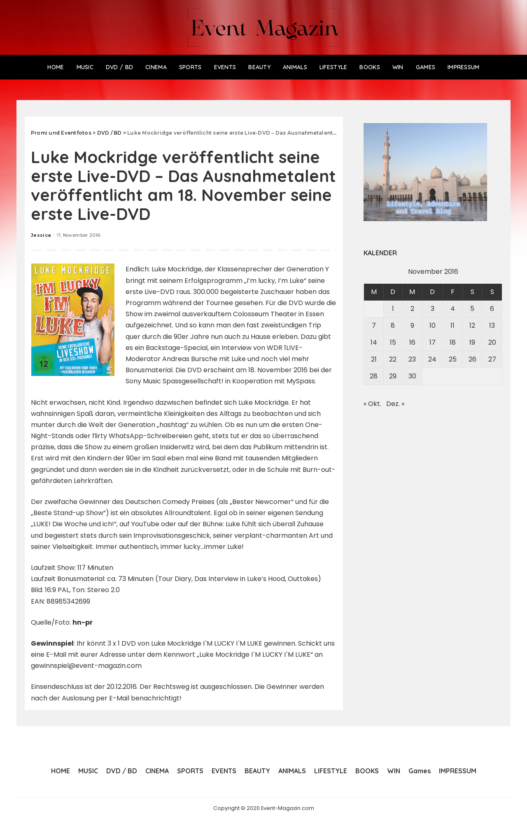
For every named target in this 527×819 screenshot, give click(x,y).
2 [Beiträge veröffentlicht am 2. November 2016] (412, 308)
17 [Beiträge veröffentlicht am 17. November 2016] (432, 342)
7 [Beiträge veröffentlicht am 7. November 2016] (374, 325)
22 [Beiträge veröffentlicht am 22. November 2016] (392, 359)
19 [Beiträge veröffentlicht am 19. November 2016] (472, 342)
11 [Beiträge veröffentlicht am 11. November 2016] (452, 325)
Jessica (41, 235)
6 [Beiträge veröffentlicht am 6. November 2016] (492, 308)
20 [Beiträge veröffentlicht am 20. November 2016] (492, 342)
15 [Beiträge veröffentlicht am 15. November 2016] (393, 342)
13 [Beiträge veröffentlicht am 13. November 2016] (492, 325)
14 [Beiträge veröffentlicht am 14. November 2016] (374, 342)
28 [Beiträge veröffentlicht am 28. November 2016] (374, 376)
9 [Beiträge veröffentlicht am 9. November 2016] (412, 325)
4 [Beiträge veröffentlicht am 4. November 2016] (452, 308)
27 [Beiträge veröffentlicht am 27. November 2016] (492, 359)
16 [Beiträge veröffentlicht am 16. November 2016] (412, 342)
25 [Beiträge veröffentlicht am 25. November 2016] (453, 359)
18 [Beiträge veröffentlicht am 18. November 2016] (453, 342)
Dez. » (395, 403)
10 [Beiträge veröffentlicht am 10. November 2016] (432, 325)
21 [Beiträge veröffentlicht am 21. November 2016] (374, 359)
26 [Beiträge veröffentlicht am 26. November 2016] (472, 359)
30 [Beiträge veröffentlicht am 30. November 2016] (412, 376)
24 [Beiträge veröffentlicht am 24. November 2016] (432, 359)
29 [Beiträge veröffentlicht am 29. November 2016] (392, 376)
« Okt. (372, 403)
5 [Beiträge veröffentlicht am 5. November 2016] (472, 308)
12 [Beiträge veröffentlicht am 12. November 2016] (472, 325)
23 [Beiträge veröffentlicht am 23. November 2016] (412, 359)
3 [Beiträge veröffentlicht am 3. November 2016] (432, 308)
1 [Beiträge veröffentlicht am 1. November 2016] (393, 308)
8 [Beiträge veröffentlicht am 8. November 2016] (393, 325)
